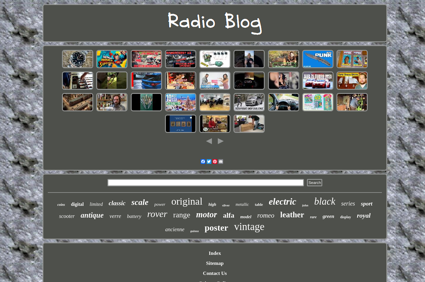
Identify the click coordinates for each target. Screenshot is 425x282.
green (328, 216)
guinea (194, 231)
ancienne (174, 229)
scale (139, 202)
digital (77, 204)
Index (215, 253)
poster (216, 227)
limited (96, 204)
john (305, 205)
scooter (67, 216)
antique (92, 215)
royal (363, 215)
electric (282, 201)
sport (366, 204)
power (160, 204)
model (245, 216)
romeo (265, 215)
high (212, 204)
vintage (249, 226)
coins (61, 205)
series (348, 203)
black (324, 201)
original (186, 201)
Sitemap (215, 263)
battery (134, 216)
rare (313, 217)
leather (292, 214)
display (345, 217)
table (259, 204)
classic (117, 203)
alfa (228, 215)
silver (226, 205)
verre (115, 216)
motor (206, 214)
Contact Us (215, 273)
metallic (242, 204)
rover (157, 213)
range (181, 215)
